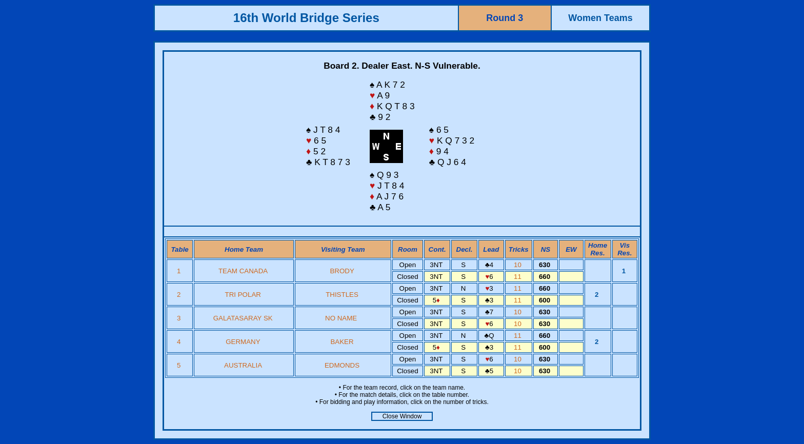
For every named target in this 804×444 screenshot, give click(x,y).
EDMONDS (342, 365)
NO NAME (342, 318)
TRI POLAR (243, 294)
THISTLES (342, 294)
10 (519, 265)
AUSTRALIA (243, 365)
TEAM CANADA (243, 271)
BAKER (341, 342)
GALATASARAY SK (243, 318)
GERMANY (243, 342)
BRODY (342, 271)
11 (519, 276)
